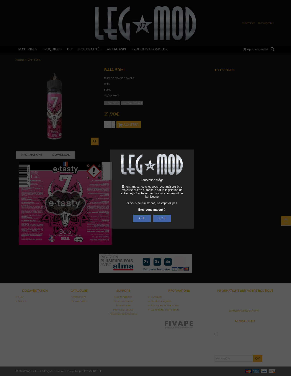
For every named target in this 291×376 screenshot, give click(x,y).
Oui (142, 218)
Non (162, 218)
